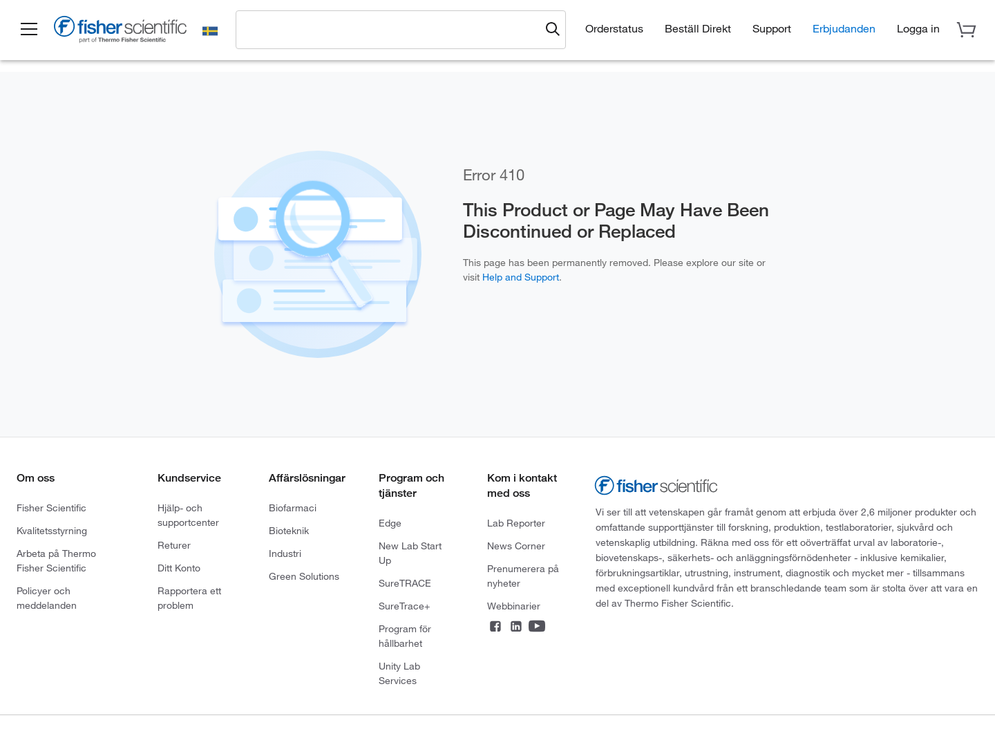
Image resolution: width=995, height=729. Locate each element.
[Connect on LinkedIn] (516, 628)
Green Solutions (304, 576)
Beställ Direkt (698, 28)
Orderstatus (614, 28)
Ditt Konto (179, 568)
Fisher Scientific (51, 508)
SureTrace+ (404, 606)
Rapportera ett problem (189, 598)
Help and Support (520, 277)
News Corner (516, 546)
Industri (285, 553)
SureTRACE (405, 583)
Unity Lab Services (399, 673)
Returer (174, 545)
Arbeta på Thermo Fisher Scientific (56, 560)
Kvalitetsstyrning (52, 530)
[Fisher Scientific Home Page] (121, 31)
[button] (29, 29)
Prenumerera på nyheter (523, 575)
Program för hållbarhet (405, 636)
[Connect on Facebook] (495, 628)
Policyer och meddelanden (47, 598)
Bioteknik (289, 530)
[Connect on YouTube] (537, 628)
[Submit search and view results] (553, 30)
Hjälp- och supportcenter (188, 515)
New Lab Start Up (410, 553)
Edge (390, 523)
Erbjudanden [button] (844, 28)
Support (771, 28)
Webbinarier (513, 606)
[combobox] (391, 29)
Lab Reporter (516, 523)
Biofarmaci (292, 508)
